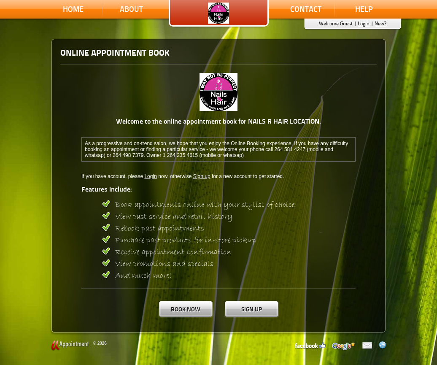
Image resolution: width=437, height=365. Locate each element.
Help (364, 9)
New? (380, 24)
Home (73, 9)
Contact (305, 9)
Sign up (201, 176)
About (131, 9)
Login (364, 24)
